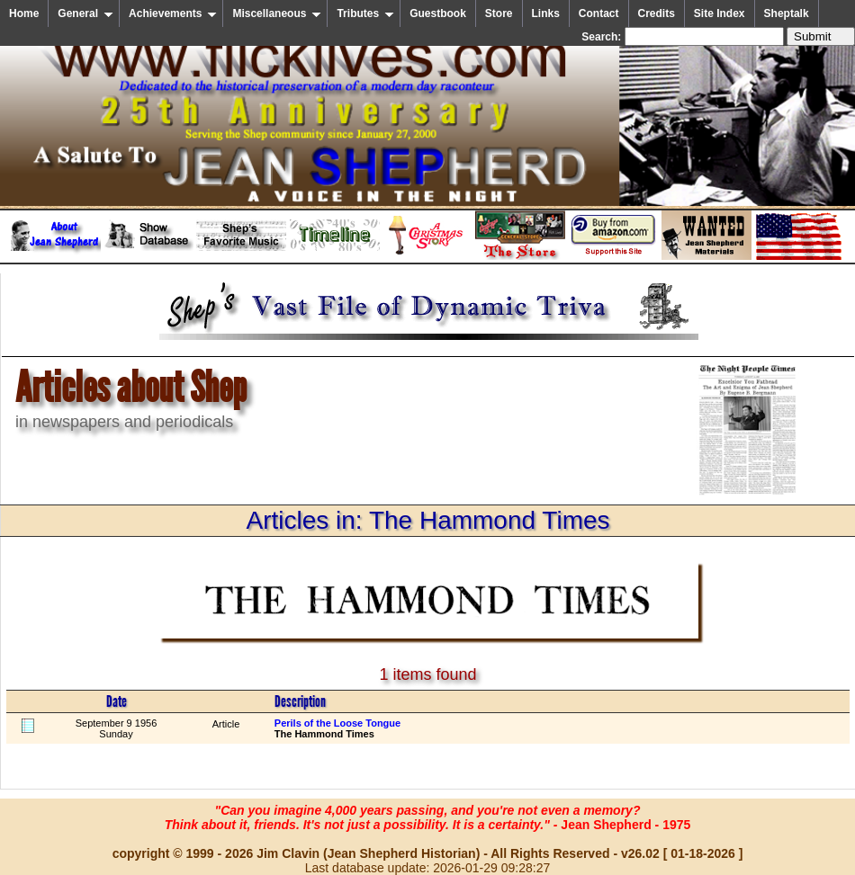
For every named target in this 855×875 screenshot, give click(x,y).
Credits (656, 13)
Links (546, 13)
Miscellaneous (276, 13)
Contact (599, 13)
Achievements (173, 13)
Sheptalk (786, 13)
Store (499, 13)
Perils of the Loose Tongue (337, 723)
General (85, 13)
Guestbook (438, 13)
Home (24, 13)
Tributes (365, 13)
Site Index (719, 13)
